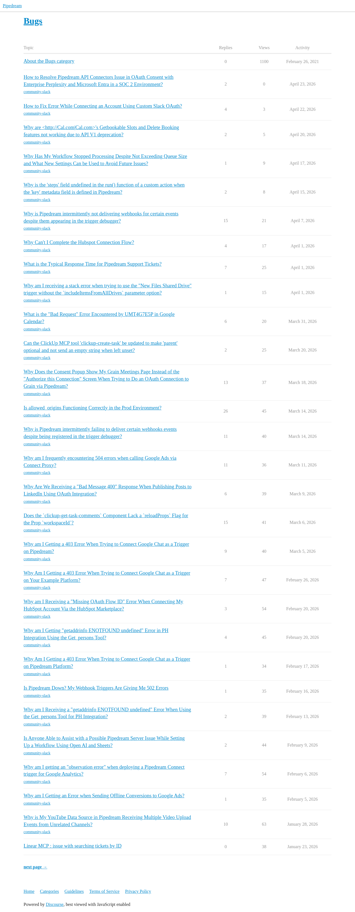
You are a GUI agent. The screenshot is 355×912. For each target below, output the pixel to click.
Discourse (55, 904)
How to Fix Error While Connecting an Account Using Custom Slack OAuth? (103, 106)
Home (29, 891)
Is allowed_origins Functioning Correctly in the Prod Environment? (92, 408)
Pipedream (12, 5)
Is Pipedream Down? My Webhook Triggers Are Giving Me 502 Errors (96, 688)
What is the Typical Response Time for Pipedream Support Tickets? (93, 264)
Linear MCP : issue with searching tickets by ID (72, 846)
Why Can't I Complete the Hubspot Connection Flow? (79, 242)
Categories (49, 891)
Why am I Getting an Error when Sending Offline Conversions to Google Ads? (104, 795)
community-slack (37, 92)
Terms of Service (104, 891)
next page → (35, 867)
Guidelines (74, 891)
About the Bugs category (49, 61)
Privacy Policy (138, 891)
